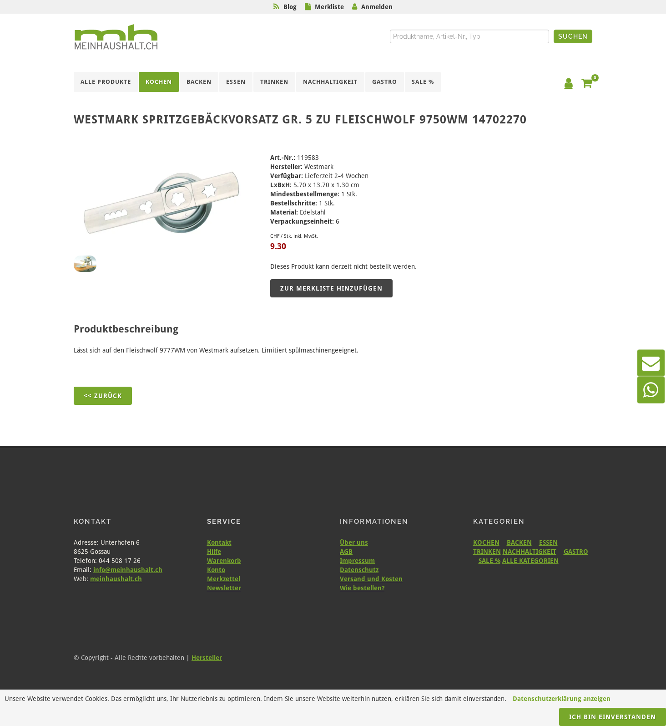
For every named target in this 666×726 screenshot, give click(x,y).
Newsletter (224, 588)
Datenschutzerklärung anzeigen (561, 698)
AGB (346, 551)
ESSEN (548, 542)
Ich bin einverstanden (612, 717)
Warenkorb (224, 560)
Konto (216, 569)
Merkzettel (223, 579)
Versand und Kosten (371, 579)
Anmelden (377, 6)
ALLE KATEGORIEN (530, 560)
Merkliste (329, 6)
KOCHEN (486, 542)
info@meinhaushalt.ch (127, 569)
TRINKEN (487, 551)
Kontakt (219, 542)
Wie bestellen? (362, 588)
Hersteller (207, 657)
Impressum (357, 560)
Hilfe (214, 551)
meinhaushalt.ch (116, 579)
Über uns (354, 542)
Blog (290, 6)
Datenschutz (359, 569)
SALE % (489, 560)
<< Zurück (103, 395)
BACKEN (519, 542)
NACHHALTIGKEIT (529, 551)
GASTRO (576, 551)
